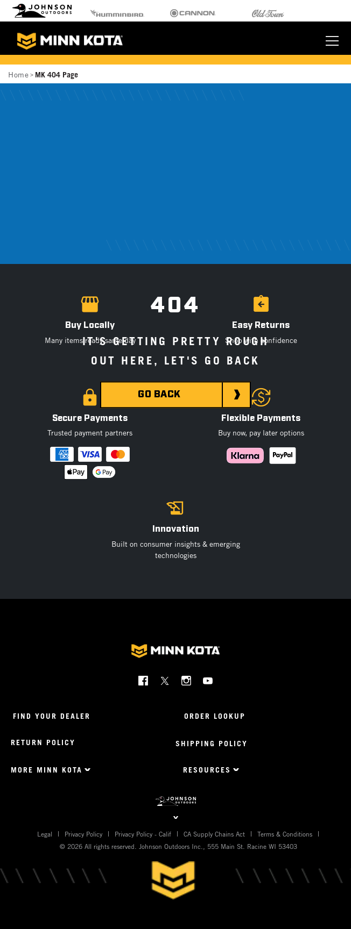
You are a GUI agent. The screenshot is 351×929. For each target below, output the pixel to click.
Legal (44, 834)
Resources (207, 769)
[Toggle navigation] (332, 40)
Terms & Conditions (284, 834)
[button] (261, 329)
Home (18, 74)
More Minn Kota (46, 769)
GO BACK (159, 394)
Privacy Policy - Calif (143, 834)
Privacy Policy (83, 834)
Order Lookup (214, 715)
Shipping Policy (212, 743)
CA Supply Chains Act (214, 834)
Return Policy (43, 742)
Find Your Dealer (51, 715)
